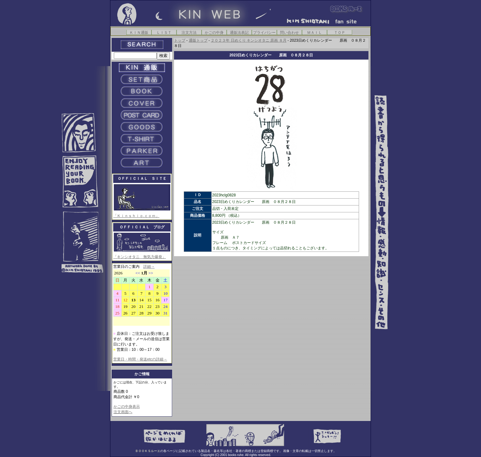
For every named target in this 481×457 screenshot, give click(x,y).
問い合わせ (289, 32)
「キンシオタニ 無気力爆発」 (139, 257)
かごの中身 (214, 32)
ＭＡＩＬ (314, 32)
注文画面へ (123, 412)
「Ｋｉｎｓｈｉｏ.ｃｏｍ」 (136, 216)
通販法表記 (239, 32)
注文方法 (189, 32)
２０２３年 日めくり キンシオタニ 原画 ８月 (248, 40)
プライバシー (264, 32)
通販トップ (198, 40)
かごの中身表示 (127, 406)
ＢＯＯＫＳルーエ (147, 451)
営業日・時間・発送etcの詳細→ (140, 359)
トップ (179, 40)
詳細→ (149, 266)
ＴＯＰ (339, 32)
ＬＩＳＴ (164, 32)
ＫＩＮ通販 (139, 32)
